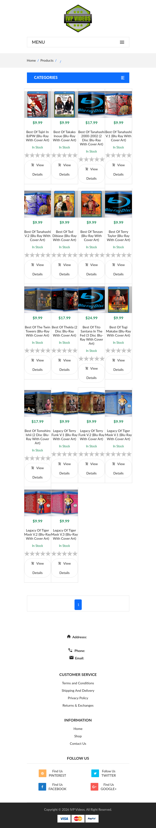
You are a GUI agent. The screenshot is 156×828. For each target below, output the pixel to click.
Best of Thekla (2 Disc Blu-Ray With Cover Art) (64, 331)
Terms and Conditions (78, 683)
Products (46, 60)
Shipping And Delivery (78, 690)
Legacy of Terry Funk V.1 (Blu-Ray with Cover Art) (64, 435)
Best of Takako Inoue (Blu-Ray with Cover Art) (64, 136)
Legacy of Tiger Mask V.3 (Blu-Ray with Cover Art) (64, 534)
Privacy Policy (78, 698)
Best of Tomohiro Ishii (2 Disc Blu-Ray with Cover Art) (37, 437)
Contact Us (78, 743)
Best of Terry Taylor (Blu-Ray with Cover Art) (118, 236)
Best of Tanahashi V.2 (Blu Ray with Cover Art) (37, 236)
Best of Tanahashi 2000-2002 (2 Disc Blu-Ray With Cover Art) (91, 138)
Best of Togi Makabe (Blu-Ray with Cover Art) (118, 331)
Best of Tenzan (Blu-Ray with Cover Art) (91, 236)
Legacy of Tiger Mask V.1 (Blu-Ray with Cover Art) (118, 435)
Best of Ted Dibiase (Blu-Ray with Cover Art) (64, 236)
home (31, 60)
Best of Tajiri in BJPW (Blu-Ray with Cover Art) (37, 136)
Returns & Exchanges (78, 705)
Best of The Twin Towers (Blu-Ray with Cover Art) (37, 331)
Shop (78, 736)
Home (78, 729)
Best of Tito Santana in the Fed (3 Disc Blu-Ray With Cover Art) (91, 335)
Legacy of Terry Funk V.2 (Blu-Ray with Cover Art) (91, 435)
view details (37, 169)
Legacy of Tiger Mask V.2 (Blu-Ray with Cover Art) (37, 534)
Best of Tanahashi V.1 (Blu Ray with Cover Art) (118, 136)
